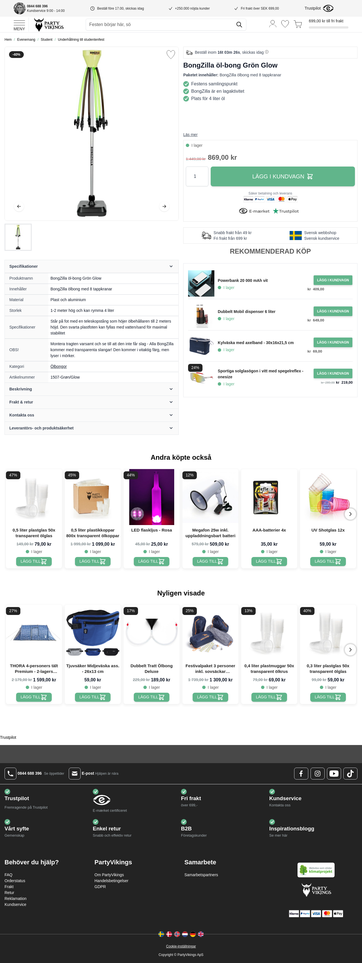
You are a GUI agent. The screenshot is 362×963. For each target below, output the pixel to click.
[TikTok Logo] (350, 774)
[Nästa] (164, 206)
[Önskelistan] (285, 24)
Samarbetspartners (201, 875)
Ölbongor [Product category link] (59, 366)
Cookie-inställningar (181, 946)
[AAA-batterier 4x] (269, 561)
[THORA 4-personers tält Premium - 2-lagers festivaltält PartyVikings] (34, 697)
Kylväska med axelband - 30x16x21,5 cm (256, 342)
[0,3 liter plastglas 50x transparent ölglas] (328, 697)
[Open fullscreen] (91, 134)
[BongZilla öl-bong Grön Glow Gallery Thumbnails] (18, 237)
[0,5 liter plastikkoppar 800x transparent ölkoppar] (93, 561)
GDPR (100, 886)
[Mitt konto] (273, 23)
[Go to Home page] (48, 24)
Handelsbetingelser (111, 880)
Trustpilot (313, 8)
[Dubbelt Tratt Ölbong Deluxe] (152, 697)
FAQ (8, 875)
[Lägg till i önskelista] (170, 54)
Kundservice (15, 904)
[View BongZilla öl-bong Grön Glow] (18, 237)
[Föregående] (19, 206)
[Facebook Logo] (301, 774)
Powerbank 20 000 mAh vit (243, 280)
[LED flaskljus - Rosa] (152, 561)
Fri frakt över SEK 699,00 (260, 8)
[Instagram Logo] (318, 774)
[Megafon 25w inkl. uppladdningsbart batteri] (211, 561)
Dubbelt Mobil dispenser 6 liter (246, 311)
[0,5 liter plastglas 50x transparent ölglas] (34, 561)
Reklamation (16, 898)
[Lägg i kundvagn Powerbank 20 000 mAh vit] (333, 280)
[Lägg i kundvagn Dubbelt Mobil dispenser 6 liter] (333, 311)
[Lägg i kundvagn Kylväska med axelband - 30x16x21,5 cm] (333, 342)
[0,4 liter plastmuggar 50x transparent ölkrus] (269, 697)
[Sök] (239, 24)
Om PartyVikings (109, 875)
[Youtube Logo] (334, 774)
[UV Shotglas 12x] (328, 561)
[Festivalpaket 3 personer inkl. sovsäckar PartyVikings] (211, 697)
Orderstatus (15, 880)
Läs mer (190, 134)
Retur (9, 892)
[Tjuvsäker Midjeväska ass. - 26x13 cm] (93, 697)
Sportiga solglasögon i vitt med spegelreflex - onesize (260, 374)
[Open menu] (19, 25)
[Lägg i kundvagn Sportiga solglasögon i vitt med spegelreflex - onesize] (333, 373)
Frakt (9, 886)
